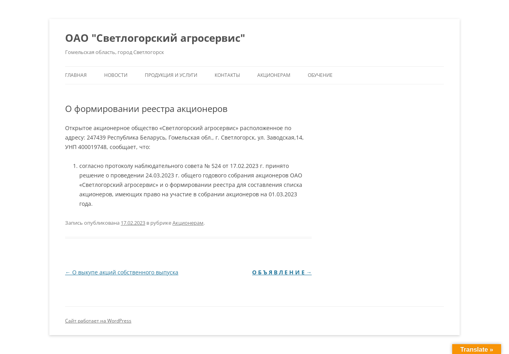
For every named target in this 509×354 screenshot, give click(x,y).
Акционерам (273, 75)
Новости (115, 75)
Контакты (227, 75)
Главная (76, 75)
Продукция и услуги (171, 75)
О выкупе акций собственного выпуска (121, 272)
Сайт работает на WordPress (98, 320)
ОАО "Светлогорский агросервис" (155, 38)
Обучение (320, 75)
